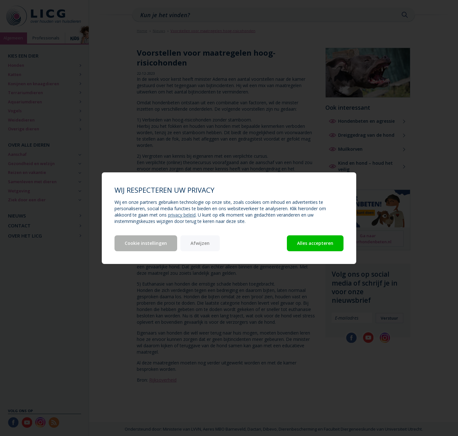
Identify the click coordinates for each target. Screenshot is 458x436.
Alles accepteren (315, 243)
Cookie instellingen (146, 243)
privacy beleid (182, 215)
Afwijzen (200, 243)
